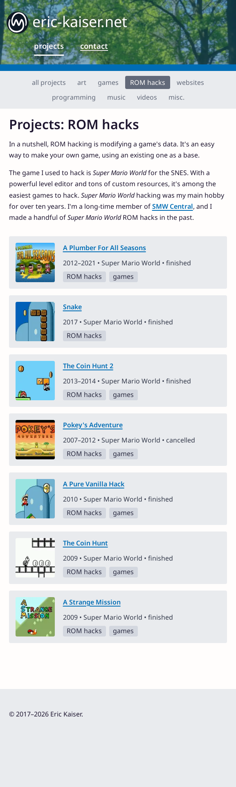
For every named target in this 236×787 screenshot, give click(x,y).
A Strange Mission (92, 602)
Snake (72, 306)
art (81, 82)
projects (49, 46)
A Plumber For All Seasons (104, 247)
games (108, 82)
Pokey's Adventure (93, 424)
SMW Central (172, 206)
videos (147, 97)
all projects (49, 82)
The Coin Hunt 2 (88, 365)
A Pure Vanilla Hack (93, 483)
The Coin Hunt (85, 542)
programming (74, 97)
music (116, 97)
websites (190, 82)
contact (94, 46)
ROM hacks (147, 82)
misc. (176, 97)
